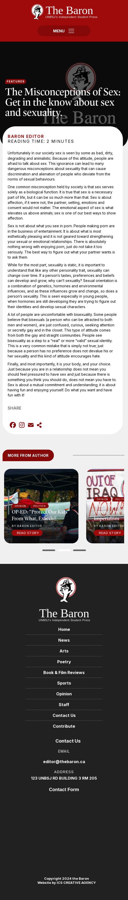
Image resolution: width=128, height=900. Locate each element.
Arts (64, 650)
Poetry (64, 661)
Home (64, 629)
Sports (64, 683)
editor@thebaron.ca (64, 761)
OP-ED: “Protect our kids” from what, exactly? (45, 515)
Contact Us (64, 715)
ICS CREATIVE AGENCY (76, 882)
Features (16, 81)
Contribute (64, 726)
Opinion (64, 693)
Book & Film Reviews (64, 672)
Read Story (33, 533)
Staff (64, 704)
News (64, 640)
